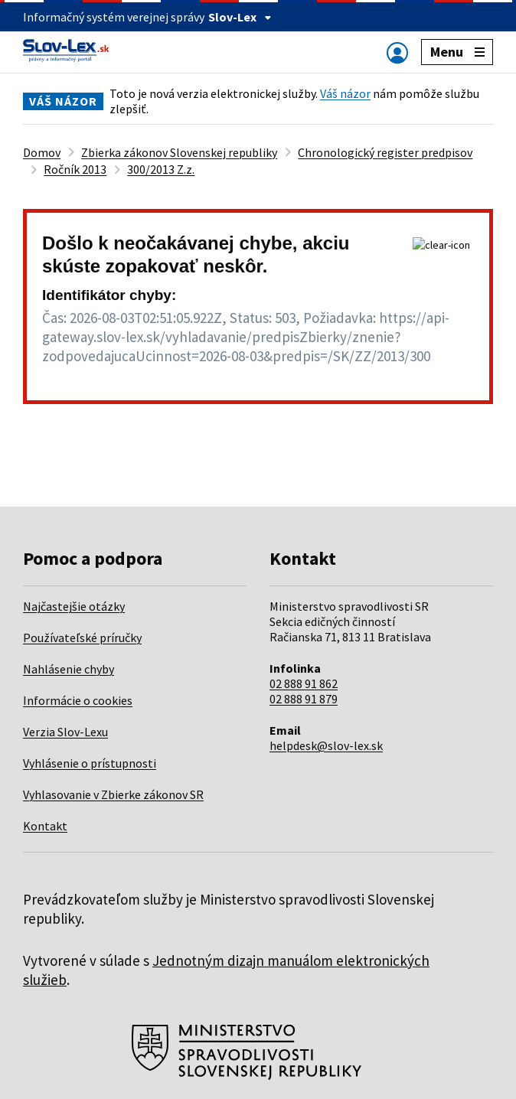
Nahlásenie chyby (68, 669)
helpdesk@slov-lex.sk (326, 745)
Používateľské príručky (82, 637)
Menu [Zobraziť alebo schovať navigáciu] (457, 51)
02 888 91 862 (303, 683)
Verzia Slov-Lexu (65, 731)
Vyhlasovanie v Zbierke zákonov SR (113, 794)
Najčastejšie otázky (74, 606)
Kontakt (45, 825)
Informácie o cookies (77, 700)
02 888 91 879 (303, 698)
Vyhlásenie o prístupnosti (89, 763)
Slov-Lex (240, 16)
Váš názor (345, 93)
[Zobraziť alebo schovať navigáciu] (397, 52)
